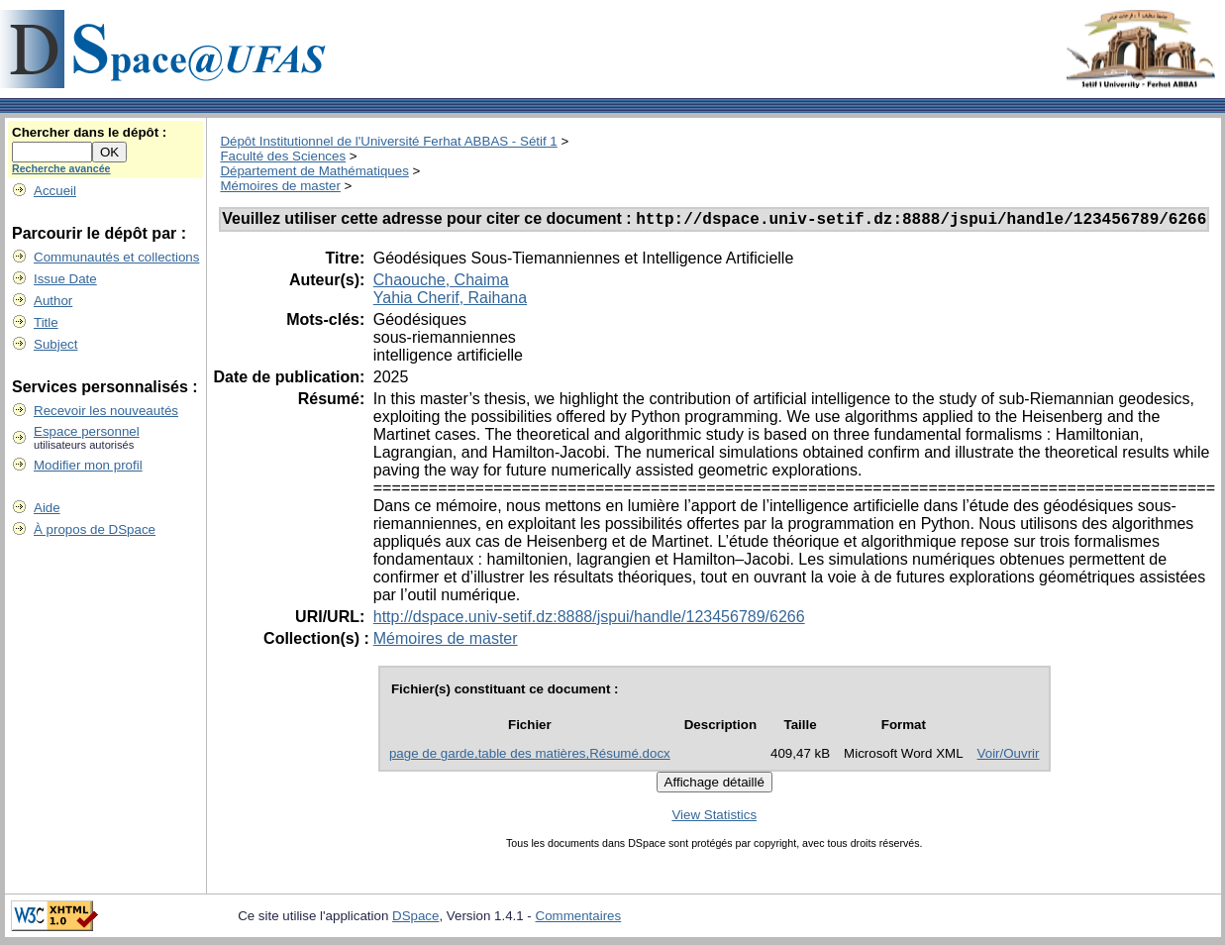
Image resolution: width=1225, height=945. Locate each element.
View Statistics (714, 817)
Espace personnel (87, 431)
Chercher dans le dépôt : (89, 132)
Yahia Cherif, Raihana (450, 300)
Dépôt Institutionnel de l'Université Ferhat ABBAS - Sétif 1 (388, 141)
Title (46, 322)
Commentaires (579, 918)
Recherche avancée (61, 168)
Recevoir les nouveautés (106, 410)
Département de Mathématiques (314, 170)
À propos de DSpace (94, 529)
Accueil (55, 190)
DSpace (415, 918)
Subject (55, 344)
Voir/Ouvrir (1008, 756)
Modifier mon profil (88, 465)
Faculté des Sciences (283, 156)
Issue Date (65, 278)
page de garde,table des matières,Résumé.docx (529, 756)
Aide (47, 507)
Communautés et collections (116, 257)
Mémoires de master (280, 185)
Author (53, 300)
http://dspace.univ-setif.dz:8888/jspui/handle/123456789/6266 (589, 619)
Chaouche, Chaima (441, 282)
